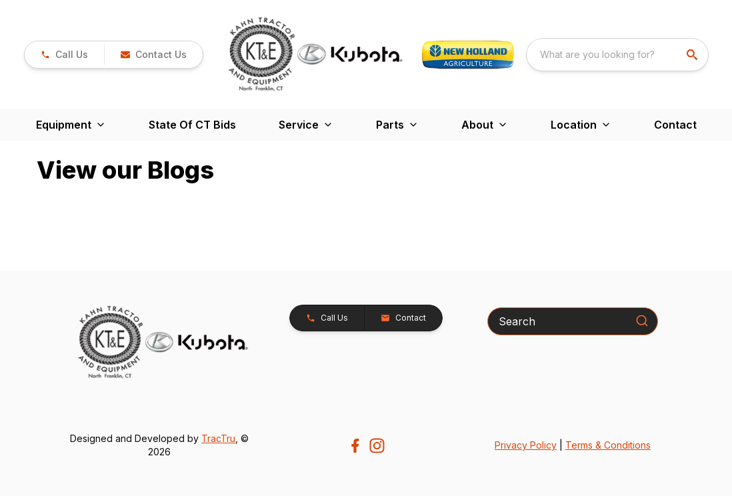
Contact (675, 124)
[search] (693, 54)
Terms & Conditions (608, 445)
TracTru (218, 438)
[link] (64, 55)
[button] (153, 55)
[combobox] (617, 55)
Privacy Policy (526, 445)
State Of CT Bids (192, 124)
